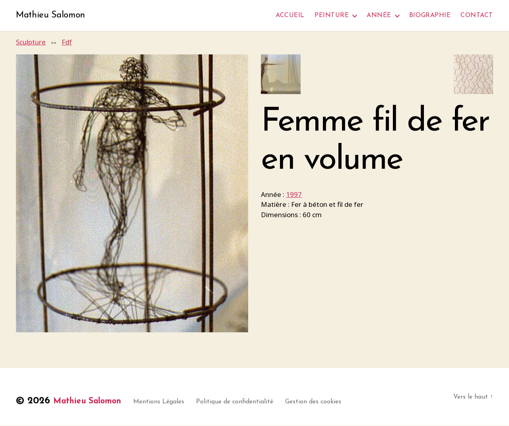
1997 (294, 194)
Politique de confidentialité (247, 402)
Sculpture (31, 42)
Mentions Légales (171, 402)
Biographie (430, 15)
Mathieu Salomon (52, 16)
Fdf (67, 42)
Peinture (332, 15)
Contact (476, 15)
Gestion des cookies (326, 402)
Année (379, 15)
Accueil (290, 15)
